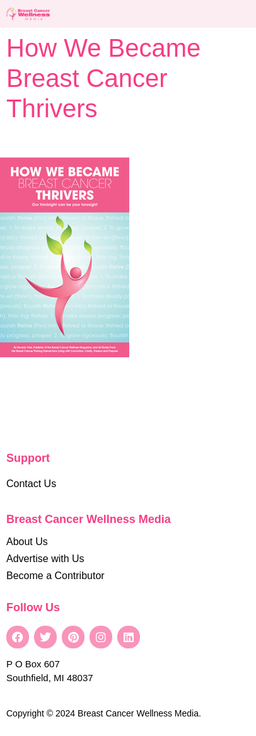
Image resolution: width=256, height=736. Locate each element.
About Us (27, 541)
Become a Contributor (55, 575)
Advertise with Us (45, 558)
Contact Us (31, 483)
